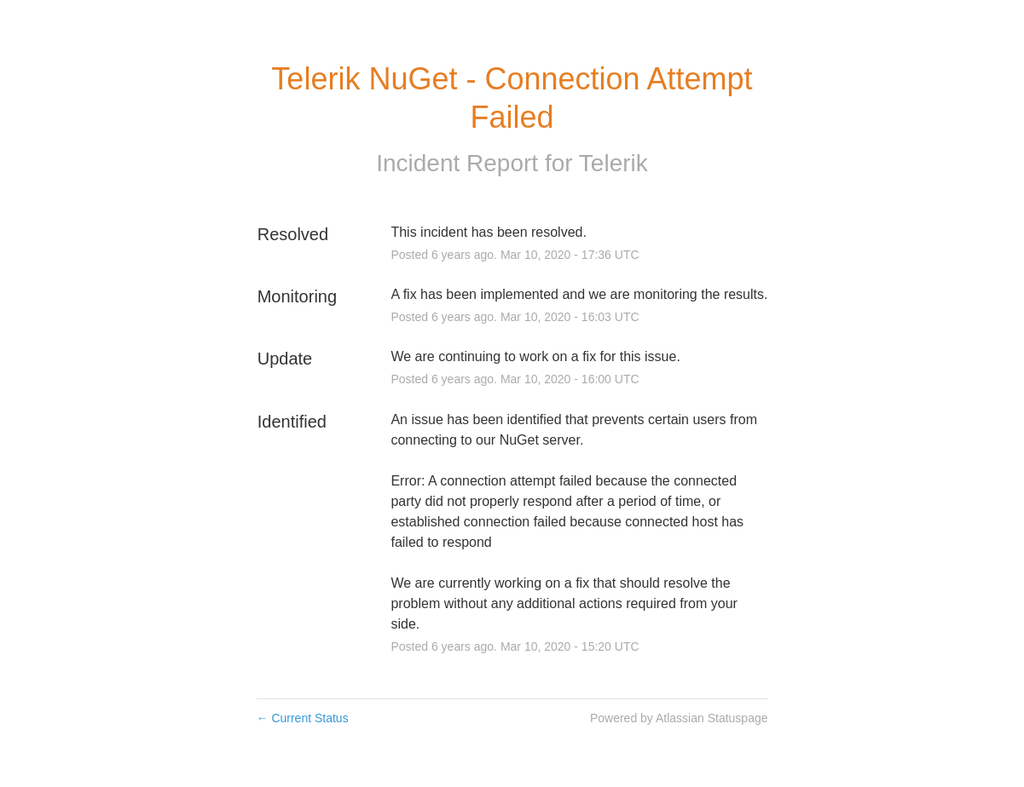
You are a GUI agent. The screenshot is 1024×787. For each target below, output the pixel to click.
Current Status (303, 718)
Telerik (613, 163)
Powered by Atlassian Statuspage (679, 718)
